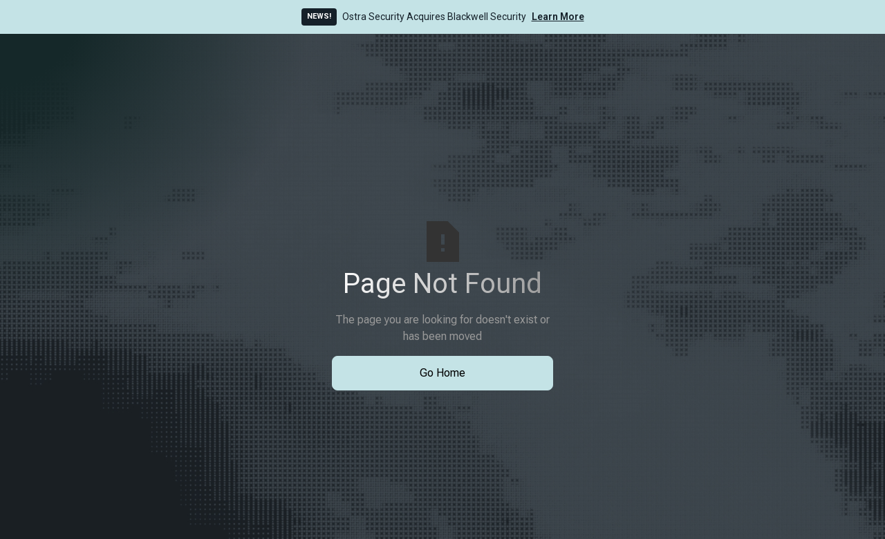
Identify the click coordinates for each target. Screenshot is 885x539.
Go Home (442, 372)
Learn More (558, 16)
